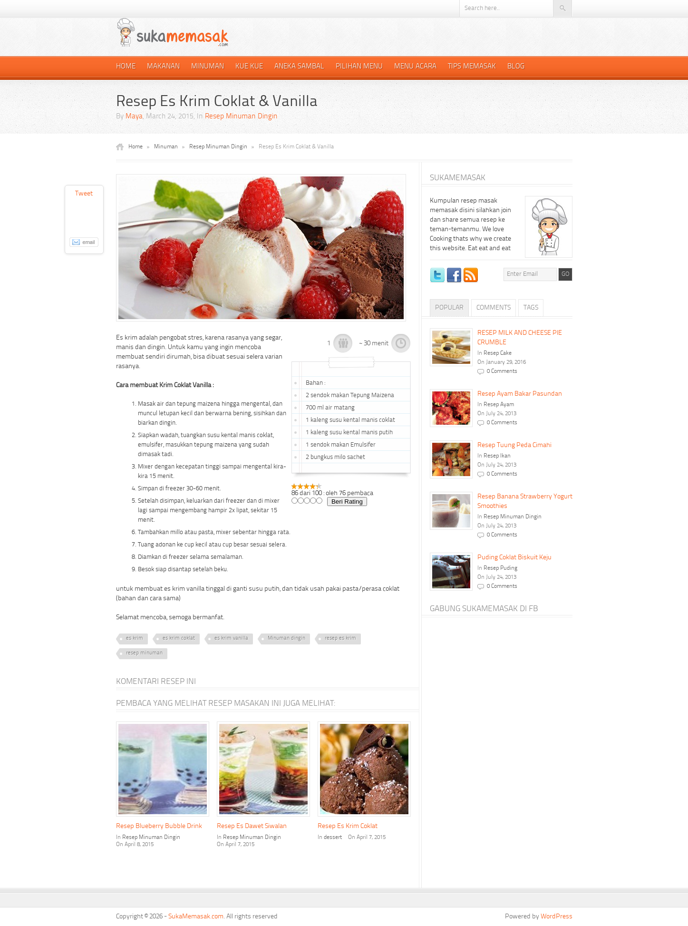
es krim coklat (179, 638)
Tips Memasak (472, 66)
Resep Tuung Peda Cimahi (514, 445)
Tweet (84, 193)
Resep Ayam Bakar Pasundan (519, 393)
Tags (530, 307)
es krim (134, 638)
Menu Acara (415, 66)
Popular (449, 307)
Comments (493, 307)
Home (126, 66)
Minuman (207, 66)
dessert (333, 837)
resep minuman (144, 653)
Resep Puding (500, 568)
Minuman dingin (286, 638)
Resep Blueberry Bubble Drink (159, 826)
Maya (134, 116)
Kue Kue (249, 66)
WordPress (556, 916)
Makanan (163, 66)
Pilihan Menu (359, 66)
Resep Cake (498, 353)
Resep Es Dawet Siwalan (252, 826)
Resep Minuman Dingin (241, 116)
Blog (515, 66)
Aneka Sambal (299, 66)
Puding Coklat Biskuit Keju (514, 557)
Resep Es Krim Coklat (348, 826)
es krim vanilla (231, 638)
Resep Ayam (499, 405)
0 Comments (502, 371)
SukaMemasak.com (195, 916)
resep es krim (340, 638)
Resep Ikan (497, 456)
